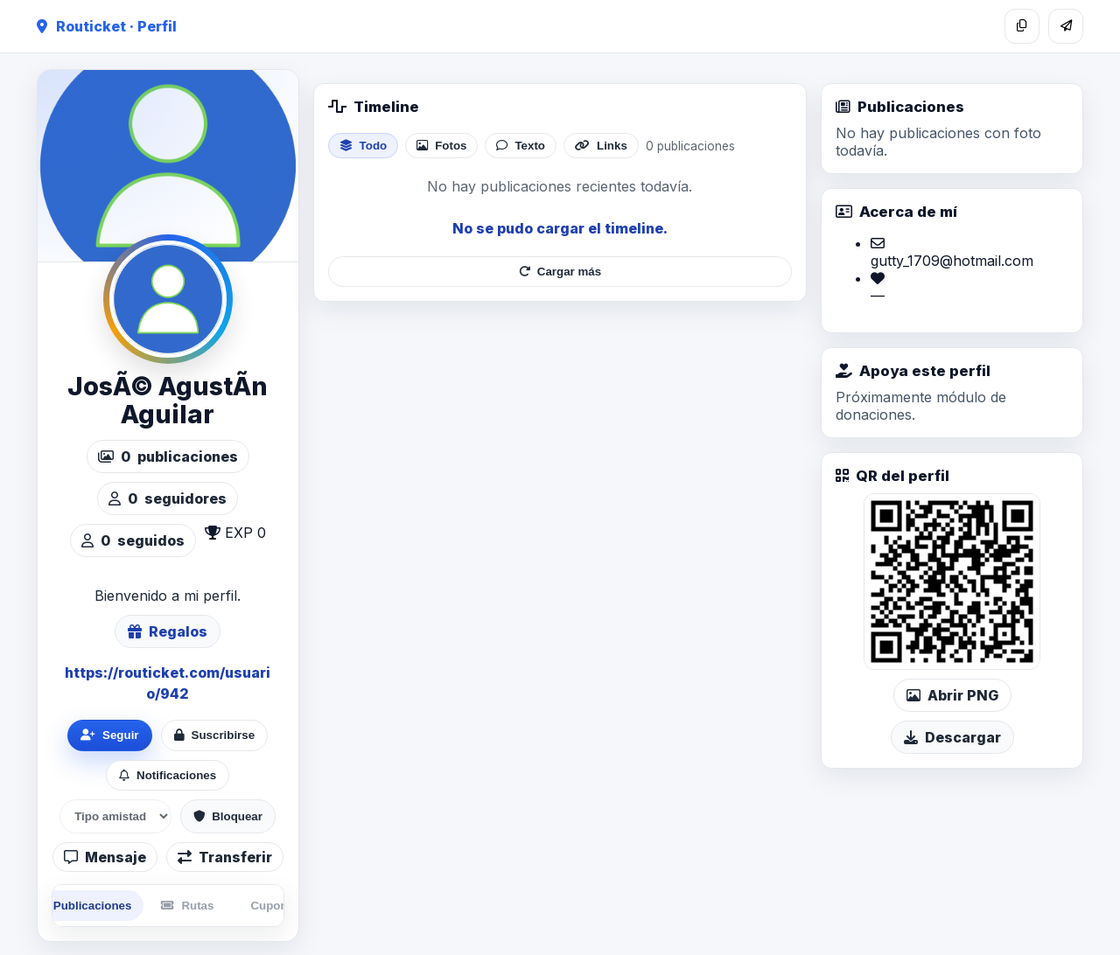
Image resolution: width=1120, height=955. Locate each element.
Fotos (441, 145)
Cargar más (560, 271)
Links (601, 145)
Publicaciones (83, 905)
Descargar (952, 737)
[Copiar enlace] (1022, 26)
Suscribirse (215, 735)
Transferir (225, 857)
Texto (520, 145)
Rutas (187, 905)
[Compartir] (1065, 26)
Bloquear (227, 816)
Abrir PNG (952, 695)
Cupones (275, 905)
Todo (364, 145)
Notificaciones (167, 775)
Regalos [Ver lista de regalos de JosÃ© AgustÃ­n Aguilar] (167, 631)
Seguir (109, 735)
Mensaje (105, 857)
